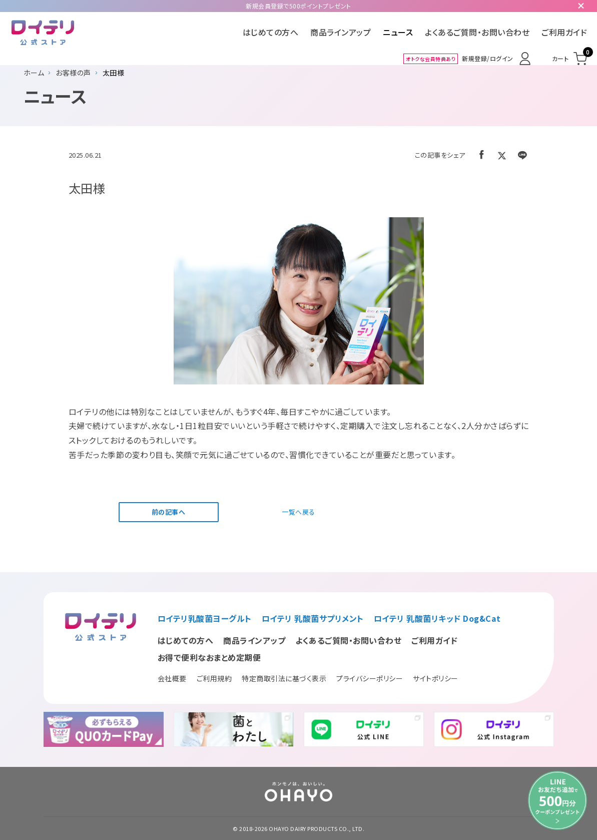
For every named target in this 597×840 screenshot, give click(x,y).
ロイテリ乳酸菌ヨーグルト (205, 618)
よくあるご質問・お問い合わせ (477, 32)
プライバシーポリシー (369, 678)
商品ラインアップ (340, 32)
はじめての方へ (271, 32)
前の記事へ (169, 512)
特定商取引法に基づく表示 (284, 678)
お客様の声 (73, 73)
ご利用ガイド (564, 32)
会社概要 (172, 678)
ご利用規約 (214, 678)
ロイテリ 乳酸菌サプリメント (313, 618)
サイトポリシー (435, 678)
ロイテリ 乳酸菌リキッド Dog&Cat (437, 618)
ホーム (34, 73)
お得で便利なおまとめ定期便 (209, 657)
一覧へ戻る (298, 512)
